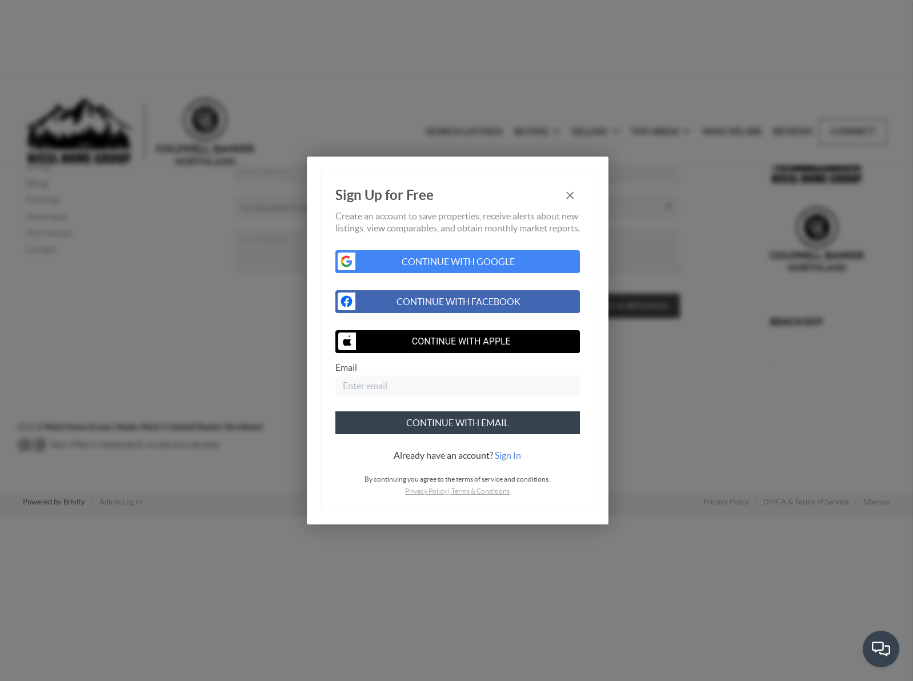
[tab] (457, 455)
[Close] (570, 195)
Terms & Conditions (480, 491)
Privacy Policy (426, 491)
